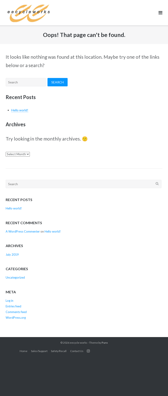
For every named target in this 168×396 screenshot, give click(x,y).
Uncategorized (15, 277)
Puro (105, 342)
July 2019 (12, 254)
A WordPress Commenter (23, 231)
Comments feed (16, 312)
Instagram (88, 351)
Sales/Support (39, 351)
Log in (9, 300)
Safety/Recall (58, 351)
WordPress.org (16, 317)
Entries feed (13, 306)
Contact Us (76, 351)
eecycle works (78, 342)
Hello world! (19, 110)
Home (23, 351)
